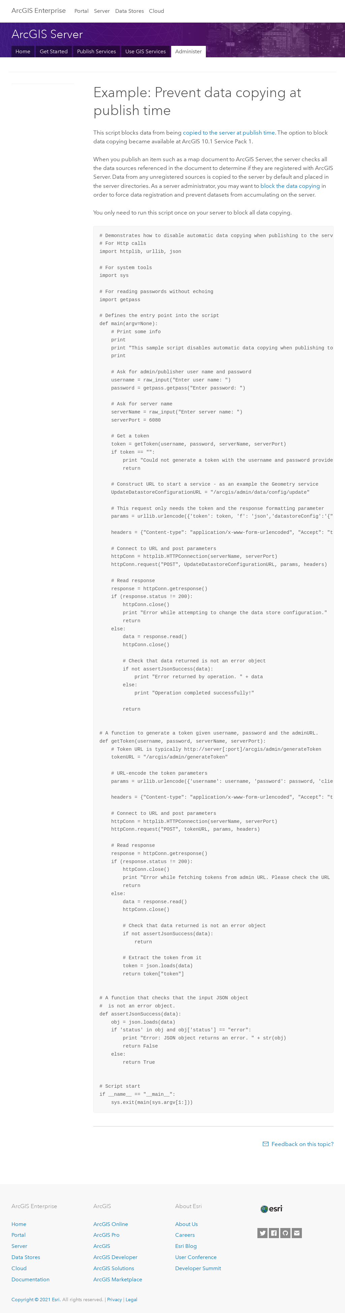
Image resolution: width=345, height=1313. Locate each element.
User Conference (196, 1257)
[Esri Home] (271, 1209)
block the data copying (290, 185)
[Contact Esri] (297, 1233)
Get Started (54, 51)
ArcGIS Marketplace (117, 1279)
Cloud (156, 11)
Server (102, 11)
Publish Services (96, 51)
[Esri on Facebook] (274, 1233)
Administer (188, 51)
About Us (186, 1224)
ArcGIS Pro (106, 1235)
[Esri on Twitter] (262, 1233)
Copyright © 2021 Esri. (36, 1299)
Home (22, 51)
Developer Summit (198, 1268)
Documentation (30, 1279)
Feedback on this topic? (303, 1144)
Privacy (114, 1299)
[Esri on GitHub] (285, 1233)
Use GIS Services (145, 51)
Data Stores (129, 11)
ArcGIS (101, 1246)
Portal (81, 11)
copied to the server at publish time (229, 132)
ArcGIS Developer (115, 1257)
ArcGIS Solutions (113, 1268)
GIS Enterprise (38, 10)
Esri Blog (186, 1246)
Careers (185, 1235)
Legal (131, 1299)
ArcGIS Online (110, 1224)
